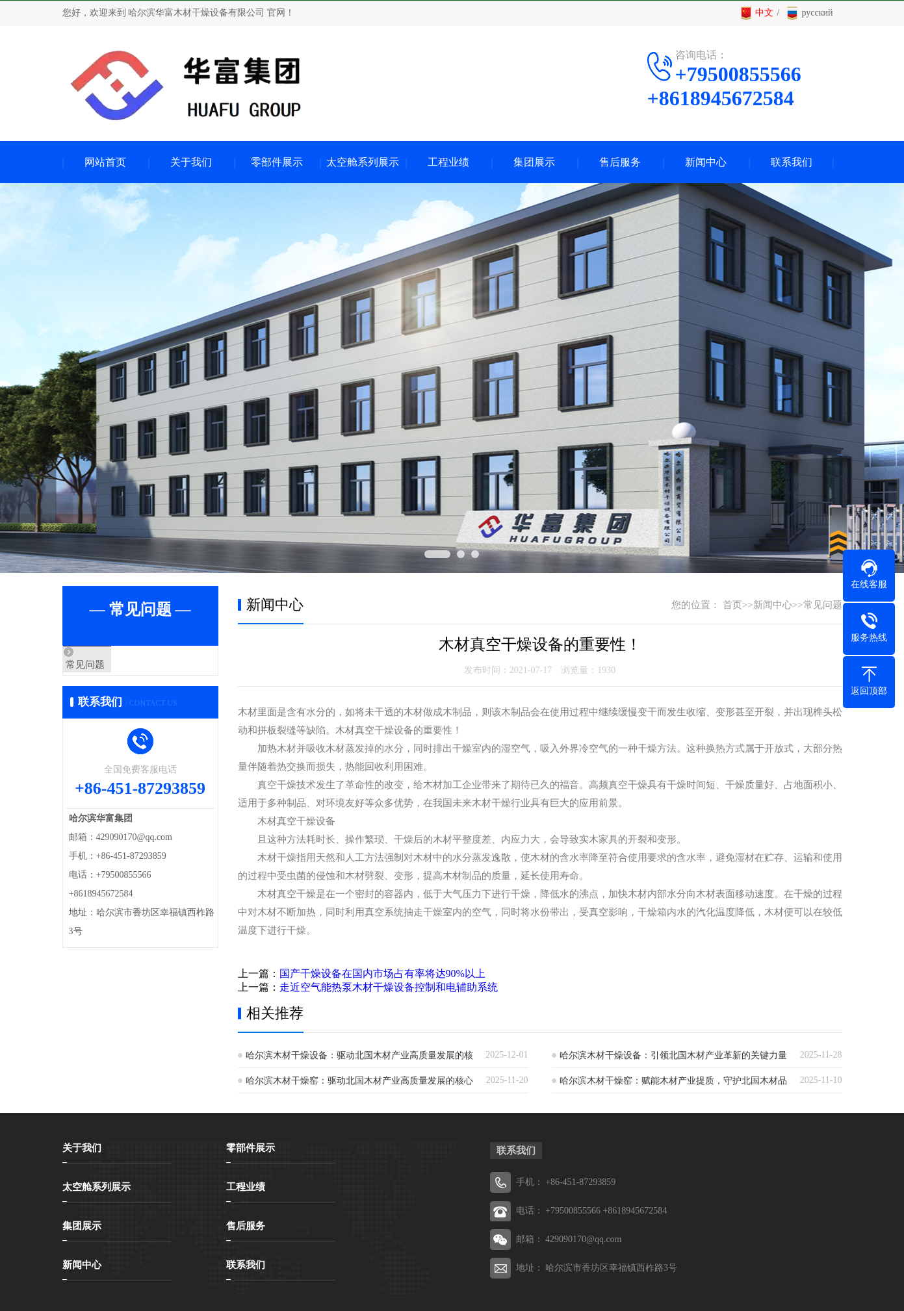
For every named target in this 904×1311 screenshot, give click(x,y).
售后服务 (620, 162)
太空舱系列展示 (362, 162)
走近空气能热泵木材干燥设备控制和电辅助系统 (388, 987)
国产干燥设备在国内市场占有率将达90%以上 (382, 973)
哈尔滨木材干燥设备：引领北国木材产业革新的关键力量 (673, 1055)
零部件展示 (277, 162)
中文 (756, 13)
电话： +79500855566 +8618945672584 (591, 1211)
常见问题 (112, 665)
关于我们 (191, 162)
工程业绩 (448, 162)
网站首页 (105, 162)
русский (809, 13)
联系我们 (791, 162)
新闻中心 (706, 162)
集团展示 (534, 162)
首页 (732, 605)
